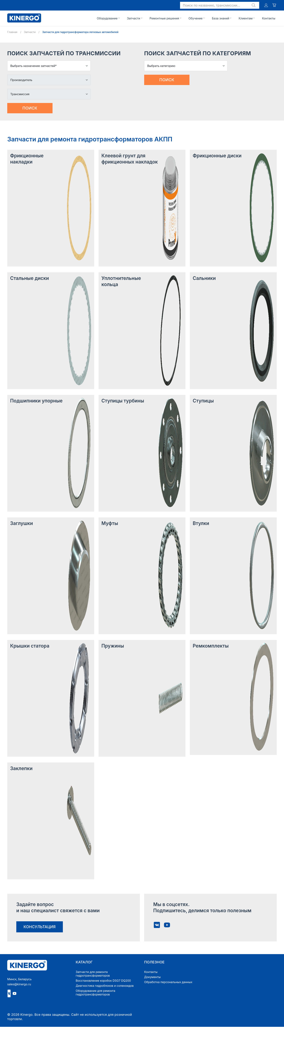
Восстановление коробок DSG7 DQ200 (103, 980)
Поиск (29, 108)
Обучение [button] (196, 18)
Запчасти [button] (133, 18)
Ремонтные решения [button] (164, 18)
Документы (152, 977)
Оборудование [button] (107, 18)
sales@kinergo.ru (19, 984)
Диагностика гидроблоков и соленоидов (105, 985)
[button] (219, 5)
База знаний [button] (220, 18)
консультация (40, 927)
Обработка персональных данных (168, 982)
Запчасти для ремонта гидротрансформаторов (93, 973)
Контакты (268, 18)
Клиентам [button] (245, 18)
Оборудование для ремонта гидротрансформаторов (95, 992)
